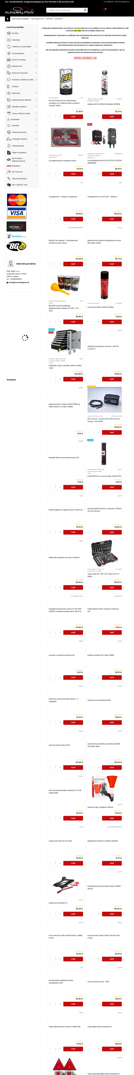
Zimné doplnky (15, 53)
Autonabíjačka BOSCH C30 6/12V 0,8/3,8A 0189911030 (27, 365)
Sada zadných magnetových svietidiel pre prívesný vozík (85, 805)
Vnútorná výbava (17, 132)
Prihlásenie (110, 2)
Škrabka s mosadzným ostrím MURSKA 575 (82, 845)
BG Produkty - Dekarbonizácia (16, 159)
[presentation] (43, 1041)
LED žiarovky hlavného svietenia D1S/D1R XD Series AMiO (55, 593)
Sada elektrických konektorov (56, 790)
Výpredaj (13, 40)
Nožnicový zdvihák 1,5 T (111, 661)
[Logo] (19, 10)
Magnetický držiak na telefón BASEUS (85, 649)
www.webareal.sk (75, 1073)
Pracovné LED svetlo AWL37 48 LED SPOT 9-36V (113, 695)
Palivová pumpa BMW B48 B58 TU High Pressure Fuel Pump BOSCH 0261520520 (27, 338)
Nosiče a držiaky (16, 60)
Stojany (12, 86)
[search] (85, 10)
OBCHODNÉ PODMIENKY (21, 19)
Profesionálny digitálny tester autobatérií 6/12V (56, 742)
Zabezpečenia (15, 146)
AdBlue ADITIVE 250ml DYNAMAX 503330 (82, 106)
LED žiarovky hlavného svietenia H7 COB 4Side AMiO (85, 593)
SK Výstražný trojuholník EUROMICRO (54, 865)
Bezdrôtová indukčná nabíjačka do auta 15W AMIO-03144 (85, 205)
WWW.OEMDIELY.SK (85, 58)
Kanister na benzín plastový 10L (84, 499)
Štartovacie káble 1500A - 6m (56, 903)
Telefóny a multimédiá (19, 46)
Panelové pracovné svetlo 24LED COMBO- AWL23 (54, 695)
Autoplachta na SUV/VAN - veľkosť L (113, 145)
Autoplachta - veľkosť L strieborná (82, 145)
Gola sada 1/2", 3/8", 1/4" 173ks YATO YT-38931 (85, 462)
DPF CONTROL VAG (17, 185)
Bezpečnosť (14, 66)
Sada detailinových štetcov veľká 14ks (113, 742)
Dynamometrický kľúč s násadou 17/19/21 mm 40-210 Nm (114, 384)
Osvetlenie (13, 119)
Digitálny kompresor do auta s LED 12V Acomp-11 (114, 265)
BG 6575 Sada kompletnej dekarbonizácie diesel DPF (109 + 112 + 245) (112, 224)
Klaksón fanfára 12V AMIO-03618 (113, 499)
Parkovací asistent (17, 73)
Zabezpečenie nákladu (19, 100)
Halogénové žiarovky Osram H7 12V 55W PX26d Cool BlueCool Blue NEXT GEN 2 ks (113, 443)
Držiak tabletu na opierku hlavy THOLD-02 (83, 384)
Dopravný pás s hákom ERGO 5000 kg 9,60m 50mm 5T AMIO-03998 (56, 327)
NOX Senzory (15, 172)
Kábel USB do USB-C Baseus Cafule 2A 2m (55, 499)
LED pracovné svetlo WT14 (112, 544)
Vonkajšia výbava (17, 139)
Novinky (13, 33)
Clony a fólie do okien (18, 113)
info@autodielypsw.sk (19, 282)
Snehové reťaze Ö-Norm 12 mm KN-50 (113, 845)
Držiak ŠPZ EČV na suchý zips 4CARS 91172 (55, 404)
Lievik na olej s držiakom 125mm (112, 609)
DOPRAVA (49, 19)
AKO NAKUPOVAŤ (37, 19)
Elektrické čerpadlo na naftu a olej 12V (55, 443)
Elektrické (13, 93)
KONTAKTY (59, 19)
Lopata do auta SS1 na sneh (55, 646)
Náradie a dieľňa (16, 107)
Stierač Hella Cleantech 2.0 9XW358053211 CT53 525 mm (85, 924)
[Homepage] (7, 19)
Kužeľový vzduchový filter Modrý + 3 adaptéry (54, 544)
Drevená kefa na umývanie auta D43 (113, 325)
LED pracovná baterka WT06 (84, 544)
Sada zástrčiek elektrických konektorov (113, 789)
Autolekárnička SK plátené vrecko (113, 105)
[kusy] (47, 1061)
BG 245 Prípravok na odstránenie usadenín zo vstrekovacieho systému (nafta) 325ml (54, 104)
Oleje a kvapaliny (16, 152)
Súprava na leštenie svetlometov (110, 903)
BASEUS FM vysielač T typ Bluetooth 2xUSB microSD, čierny (54, 208)
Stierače (13, 125)
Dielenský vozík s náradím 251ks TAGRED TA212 (27, 314)
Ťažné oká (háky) (17, 178)
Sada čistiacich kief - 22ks (84, 742)
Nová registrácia (123, 2)
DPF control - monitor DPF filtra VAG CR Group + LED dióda (55, 1051)
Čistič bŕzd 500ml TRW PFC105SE (53, 283)
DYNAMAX (13, 166)
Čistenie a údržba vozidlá (20, 79)
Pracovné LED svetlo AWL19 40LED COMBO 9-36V (84, 695)
